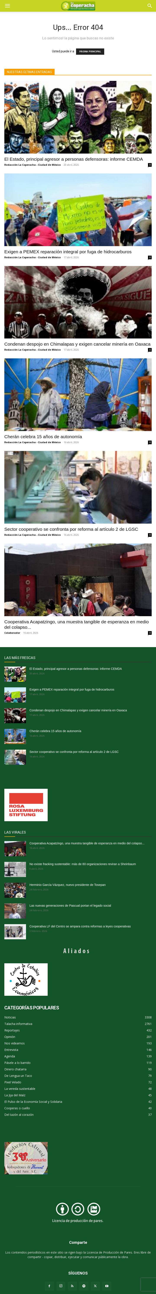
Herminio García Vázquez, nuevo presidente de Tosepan (67, 885)
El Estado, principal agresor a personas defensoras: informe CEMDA (73, 159)
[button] (150, 6)
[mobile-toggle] (7, 6)
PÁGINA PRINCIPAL (90, 51)
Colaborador (12, 632)
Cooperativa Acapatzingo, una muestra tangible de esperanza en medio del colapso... (87, 843)
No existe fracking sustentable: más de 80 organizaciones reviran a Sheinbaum (82, 864)
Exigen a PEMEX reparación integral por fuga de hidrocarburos (68, 251)
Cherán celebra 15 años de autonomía (43, 436)
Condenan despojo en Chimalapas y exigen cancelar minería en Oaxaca (77, 344)
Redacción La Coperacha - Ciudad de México (32, 164)
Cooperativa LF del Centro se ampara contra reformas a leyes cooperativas (80, 926)
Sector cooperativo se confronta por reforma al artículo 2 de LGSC (71, 529)
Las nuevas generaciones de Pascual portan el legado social (70, 905)
